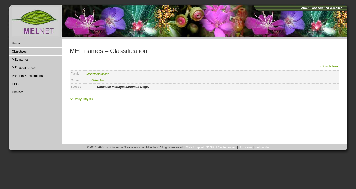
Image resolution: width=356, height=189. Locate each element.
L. (99, 80)
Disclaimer (245, 147)
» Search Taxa (328, 66)
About (305, 7)
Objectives (19, 51)
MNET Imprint (195, 147)
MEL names (20, 59)
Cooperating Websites (327, 7)
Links (15, 84)
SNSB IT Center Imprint (221, 147)
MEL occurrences (24, 68)
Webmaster (262, 147)
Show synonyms (81, 99)
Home (16, 43)
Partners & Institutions (27, 76)
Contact (17, 92)
